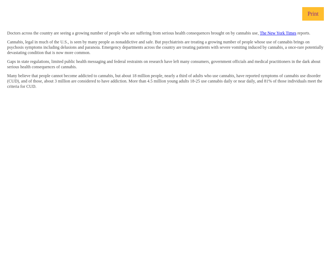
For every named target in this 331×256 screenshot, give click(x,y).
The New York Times (278, 33)
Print (313, 14)
